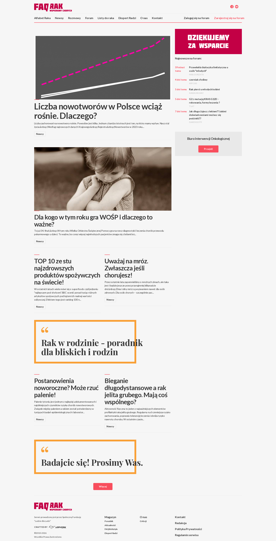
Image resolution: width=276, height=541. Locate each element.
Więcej (103, 486)
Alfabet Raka (42, 18)
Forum (89, 18)
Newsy (59, 18)
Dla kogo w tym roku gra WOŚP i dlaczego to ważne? (93, 220)
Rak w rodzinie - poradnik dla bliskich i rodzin (92, 347)
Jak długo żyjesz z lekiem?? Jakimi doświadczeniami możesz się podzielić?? (207, 116)
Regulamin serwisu (186, 535)
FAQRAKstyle (111, 529)
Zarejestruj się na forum (229, 18)
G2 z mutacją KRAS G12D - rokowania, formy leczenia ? (204, 102)
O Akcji (143, 521)
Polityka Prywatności (188, 529)
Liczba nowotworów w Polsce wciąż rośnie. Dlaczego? (98, 111)
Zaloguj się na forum (196, 18)
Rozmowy (74, 18)
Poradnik (109, 521)
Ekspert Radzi (127, 18)
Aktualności (110, 525)
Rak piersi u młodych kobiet (204, 91)
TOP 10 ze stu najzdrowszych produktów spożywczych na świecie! (67, 271)
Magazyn (110, 517)
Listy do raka (106, 18)
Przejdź (208, 148)
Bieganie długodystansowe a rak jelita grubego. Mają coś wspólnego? (136, 391)
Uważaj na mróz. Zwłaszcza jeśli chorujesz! (126, 268)
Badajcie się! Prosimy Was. (92, 462)
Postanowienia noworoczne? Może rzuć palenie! (66, 388)
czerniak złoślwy (198, 81)
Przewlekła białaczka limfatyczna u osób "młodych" (208, 71)
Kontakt (157, 18)
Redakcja (181, 523)
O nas (144, 18)
